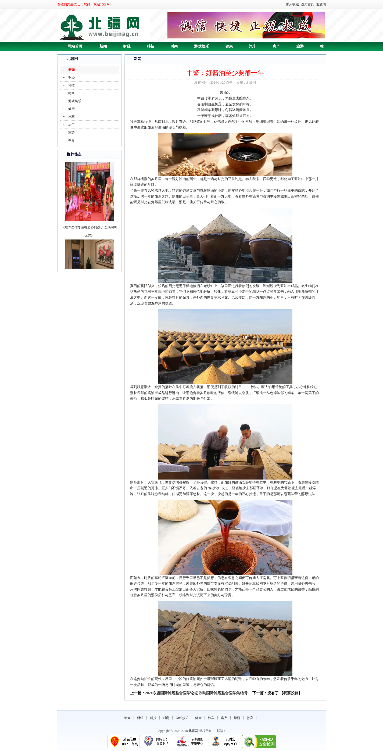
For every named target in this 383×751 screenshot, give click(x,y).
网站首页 (75, 46)
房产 (276, 46)
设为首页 (307, 4)
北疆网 (321, 4)
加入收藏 (292, 4)
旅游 (300, 46)
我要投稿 (290, 693)
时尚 (174, 46)
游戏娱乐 (201, 46)
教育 (71, 140)
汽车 (252, 46)
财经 (127, 46)
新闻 (103, 46)
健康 (229, 46)
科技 (150, 46)
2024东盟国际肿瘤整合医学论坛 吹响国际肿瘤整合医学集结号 (196, 693)
